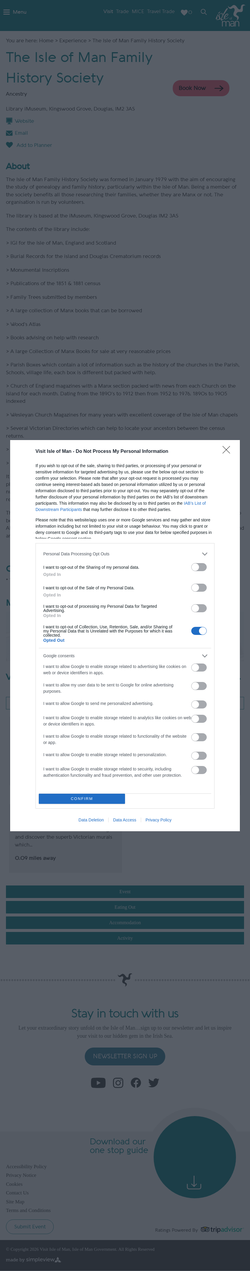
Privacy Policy (159, 820)
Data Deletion (91, 820)
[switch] (199, 567)
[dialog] (125, 635)
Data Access (124, 820)
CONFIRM (82, 798)
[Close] (228, 451)
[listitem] (125, 554)
